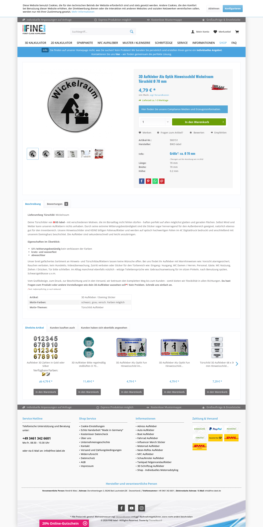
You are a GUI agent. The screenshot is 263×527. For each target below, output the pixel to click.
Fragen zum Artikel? (170, 132)
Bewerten (197, 132)
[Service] (182, 43)
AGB (83, 462)
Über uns (86, 438)
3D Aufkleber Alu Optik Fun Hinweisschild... (174, 364)
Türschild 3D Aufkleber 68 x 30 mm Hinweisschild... (217, 364)
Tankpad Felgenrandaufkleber (154, 462)
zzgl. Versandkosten (159, 95)
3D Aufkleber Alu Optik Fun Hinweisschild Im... (131, 364)
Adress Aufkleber (147, 426)
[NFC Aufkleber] (107, 43)
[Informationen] (203, 43)
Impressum (87, 466)
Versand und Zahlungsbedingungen (101, 450)
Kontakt (85, 446)
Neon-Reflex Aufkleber (150, 450)
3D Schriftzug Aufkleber (150, 466)
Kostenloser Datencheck (94, 434)
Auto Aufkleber (145, 430)
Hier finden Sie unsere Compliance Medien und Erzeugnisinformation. (181, 109)
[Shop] (223, 43)
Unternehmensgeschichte (95, 442)
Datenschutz (88, 458)
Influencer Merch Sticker (151, 442)
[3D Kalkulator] (35, 43)
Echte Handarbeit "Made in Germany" (102, 430)
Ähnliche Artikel (34, 327)
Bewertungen (57, 204)
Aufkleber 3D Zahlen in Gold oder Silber (46, 364)
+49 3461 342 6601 (36, 438)
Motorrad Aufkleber (148, 446)
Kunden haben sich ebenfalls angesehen (104, 327)
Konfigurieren (233, 8)
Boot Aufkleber (145, 434)
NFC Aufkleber (145, 454)
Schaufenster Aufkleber (150, 458)
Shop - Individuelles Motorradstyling (157, 470)
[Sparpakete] (84, 43)
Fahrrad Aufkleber (147, 438)
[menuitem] (237, 31)
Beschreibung (33, 203)
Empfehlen (219, 132)
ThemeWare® (155, 520)
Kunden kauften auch (62, 327)
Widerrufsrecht (89, 454)
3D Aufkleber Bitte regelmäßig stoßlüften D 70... (89, 364)
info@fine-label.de (54, 450)
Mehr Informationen (83, 11)
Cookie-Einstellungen (93, 426)
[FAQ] (234, 43)
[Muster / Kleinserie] (136, 43)
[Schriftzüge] (164, 43)
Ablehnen (213, 8)
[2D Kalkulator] (61, 43)
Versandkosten (123, 516)
